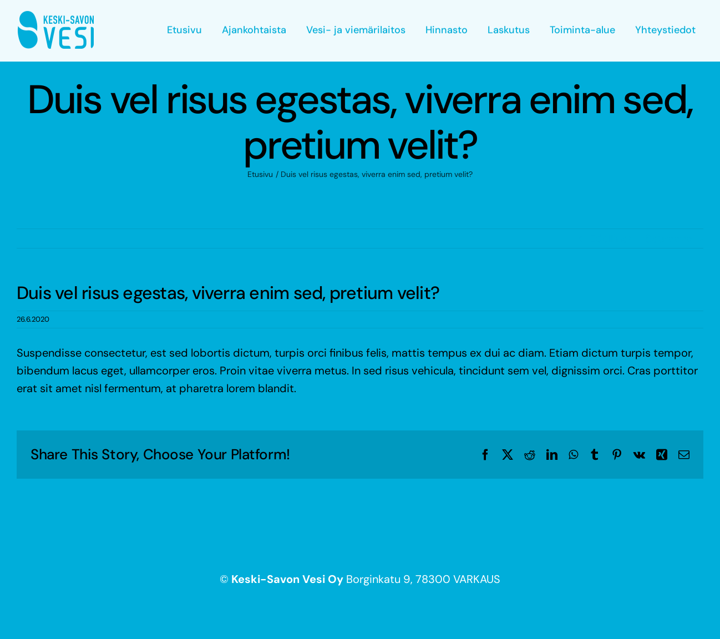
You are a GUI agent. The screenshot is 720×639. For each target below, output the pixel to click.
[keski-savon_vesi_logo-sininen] (56, 15)
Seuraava (668, 238)
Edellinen (611, 238)
